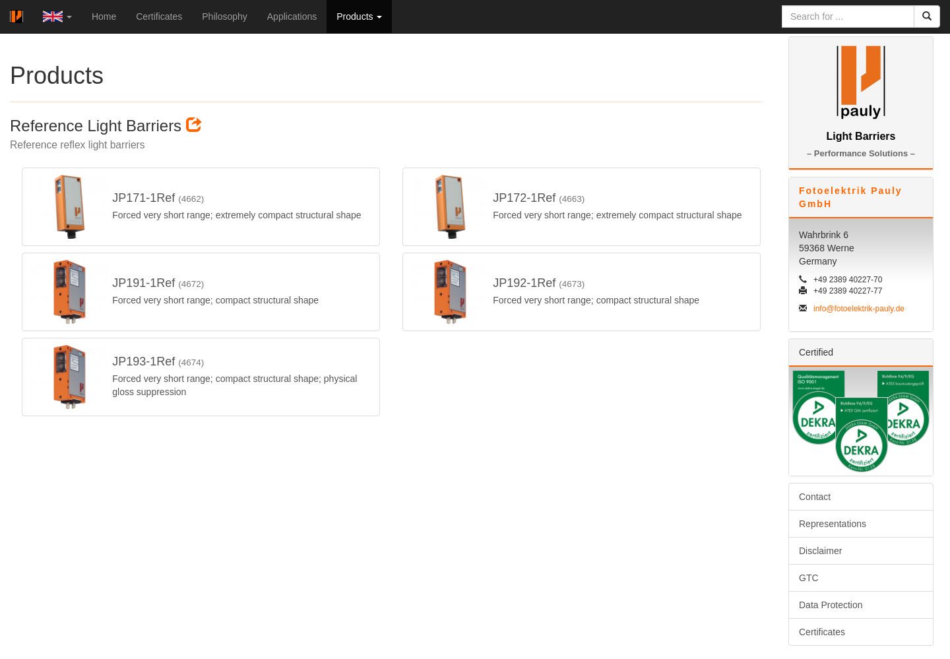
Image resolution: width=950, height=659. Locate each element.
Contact (815, 496)
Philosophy (224, 16)
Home (104, 16)
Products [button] (359, 16)
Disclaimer (820, 551)
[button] (57, 16)
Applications (292, 16)
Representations (832, 523)
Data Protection (831, 605)
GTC (809, 578)
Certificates (159, 16)
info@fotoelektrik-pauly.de (858, 308)
